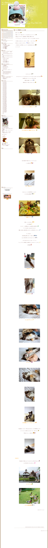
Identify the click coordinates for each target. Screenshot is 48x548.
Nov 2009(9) (5, 101)
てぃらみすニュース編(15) (6, 45)
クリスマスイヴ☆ (5, 52)
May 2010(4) (5, 96)
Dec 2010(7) (4, 92)
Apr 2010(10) (5, 97)
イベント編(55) (5, 48)
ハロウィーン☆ (5, 59)
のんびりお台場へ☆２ (6, 61)
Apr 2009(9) (4, 107)
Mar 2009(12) (5, 108)
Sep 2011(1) (4, 85)
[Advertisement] (23, 517)
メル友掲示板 (4, 65)
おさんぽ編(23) (5, 47)
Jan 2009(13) (5, 110)
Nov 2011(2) (5, 83)
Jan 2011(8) (4, 91)
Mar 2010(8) (4, 98)
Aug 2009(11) (5, 104)
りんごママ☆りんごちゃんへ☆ (7, 71)
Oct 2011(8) (4, 84)
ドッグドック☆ (5, 60)
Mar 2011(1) (4, 89)
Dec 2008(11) (5, 111)
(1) (3, 113)
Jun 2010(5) (4, 95)
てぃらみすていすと (8, 2)
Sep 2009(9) (4, 103)
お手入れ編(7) (5, 44)
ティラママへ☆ (5, 68)
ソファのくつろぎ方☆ (6, 58)
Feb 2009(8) (4, 109)
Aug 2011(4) (5, 86)
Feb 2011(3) (4, 90)
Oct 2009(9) (4, 102)
